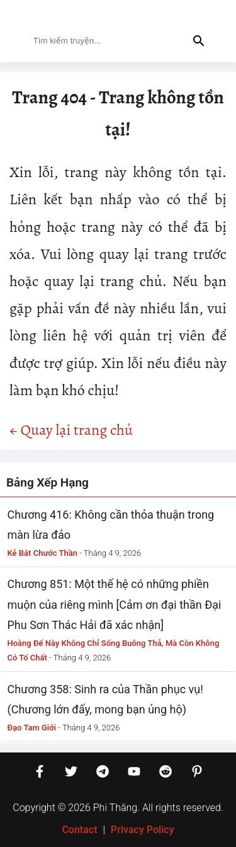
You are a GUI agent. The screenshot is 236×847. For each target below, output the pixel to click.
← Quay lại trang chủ (71, 430)
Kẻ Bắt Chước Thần (43, 553)
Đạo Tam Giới (32, 727)
